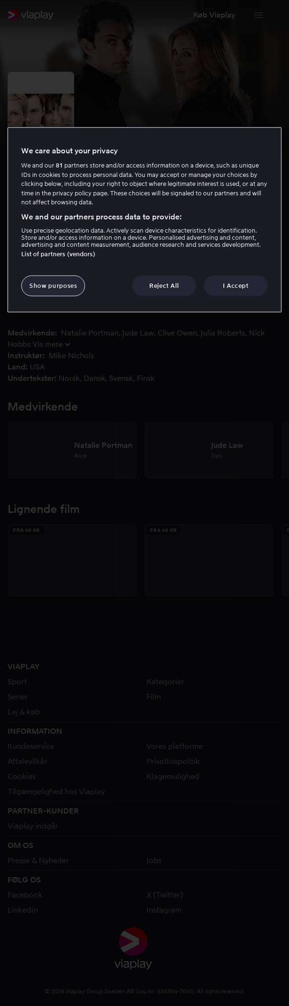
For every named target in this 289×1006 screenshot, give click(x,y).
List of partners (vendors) (58, 254)
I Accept (236, 285)
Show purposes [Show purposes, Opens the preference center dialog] (53, 285)
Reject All (164, 285)
